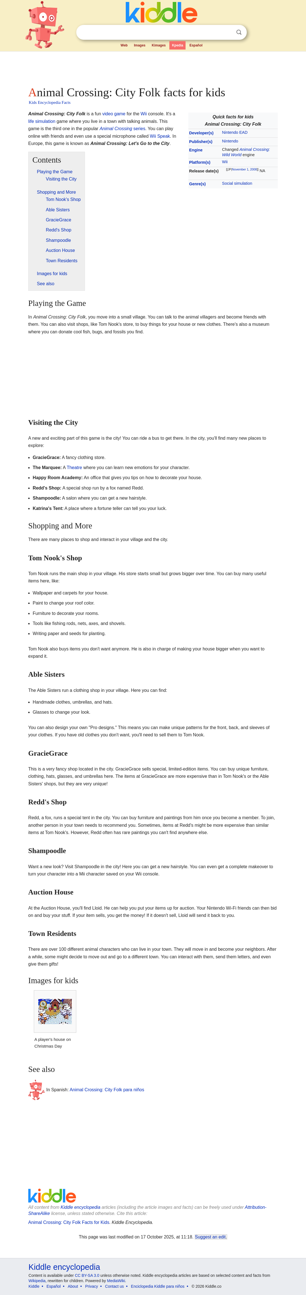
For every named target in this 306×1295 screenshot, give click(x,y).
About (73, 1286)
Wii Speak (160, 136)
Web (124, 45)
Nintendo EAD (235, 132)
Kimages (159, 45)
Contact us (114, 1286)
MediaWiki (116, 1280)
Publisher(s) (200, 141)
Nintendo (230, 141)
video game (113, 113)
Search (239, 32)
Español (196, 45)
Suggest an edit (210, 1237)
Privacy (91, 1286)
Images (139, 45)
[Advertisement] (152, 67)
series (122, 128)
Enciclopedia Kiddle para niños (157, 1286)
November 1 (240, 169)
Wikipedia (37, 1280)
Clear (227, 32)
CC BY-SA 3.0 (87, 1275)
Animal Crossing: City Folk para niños (107, 1089)
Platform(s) (199, 162)
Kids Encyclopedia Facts (49, 102)
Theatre (74, 467)
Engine (196, 150)
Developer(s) (201, 133)
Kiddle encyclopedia (80, 1207)
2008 (253, 169)
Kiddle (34, 1286)
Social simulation (237, 183)
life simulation (41, 121)
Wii (225, 162)
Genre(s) (197, 184)
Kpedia (177, 45)
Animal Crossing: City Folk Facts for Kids (68, 1222)
